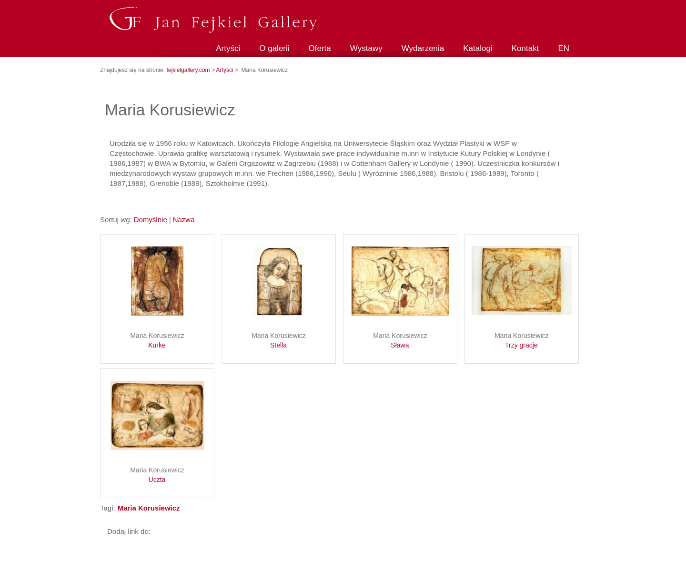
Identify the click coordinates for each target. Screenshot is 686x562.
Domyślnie (150, 219)
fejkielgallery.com (188, 70)
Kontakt (525, 48)
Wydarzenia (423, 48)
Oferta (320, 48)
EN (563, 48)
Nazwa (184, 219)
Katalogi (477, 48)
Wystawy (366, 48)
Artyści (228, 48)
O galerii (274, 48)
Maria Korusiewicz (157, 341)
